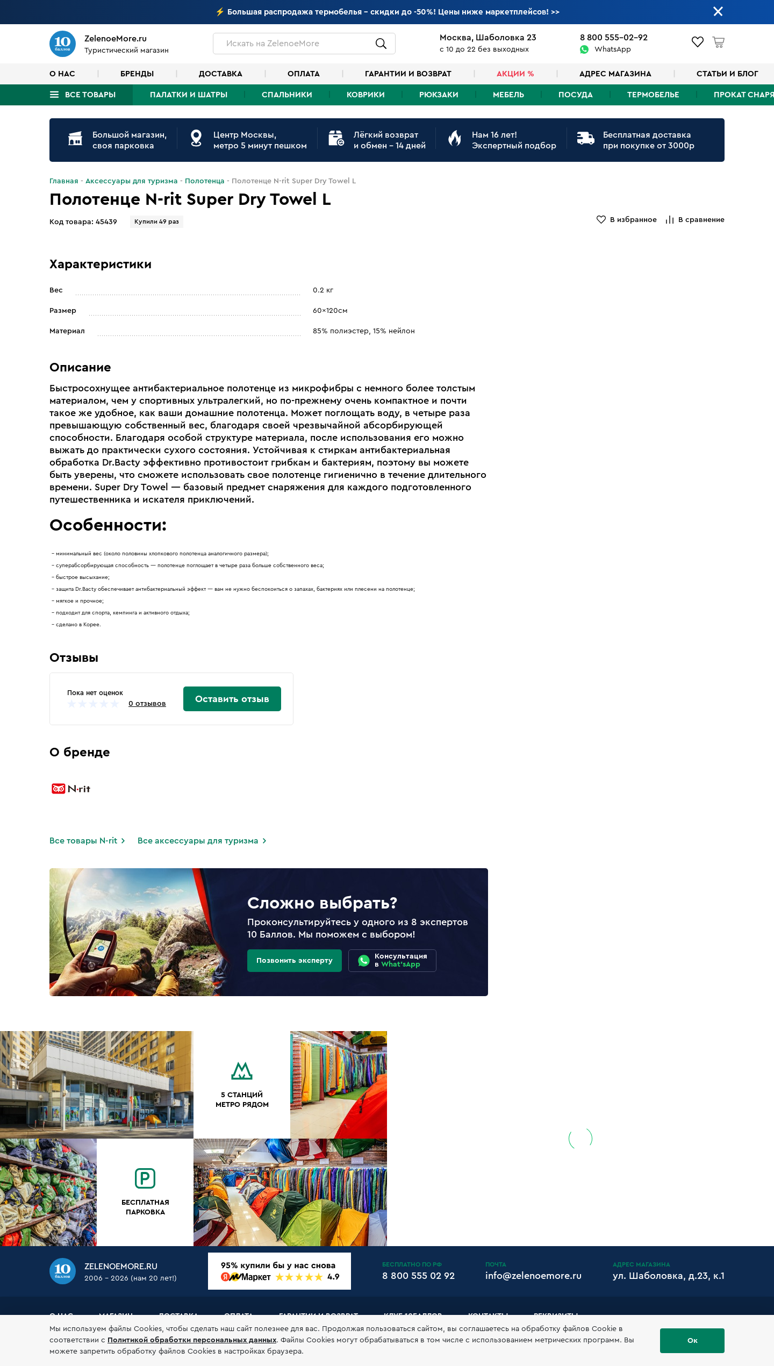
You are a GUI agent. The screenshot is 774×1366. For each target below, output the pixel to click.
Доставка (220, 74)
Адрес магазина (615, 74)
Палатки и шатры (188, 95)
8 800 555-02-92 (614, 37)
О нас (62, 74)
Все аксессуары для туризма (198, 840)
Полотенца (205, 181)
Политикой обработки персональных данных (192, 1340)
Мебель (508, 95)
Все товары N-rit (83, 840)
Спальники (287, 95)
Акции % (515, 74)
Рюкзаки (438, 95)
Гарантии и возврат (408, 74)
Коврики (366, 95)
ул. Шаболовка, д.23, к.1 (669, 1276)
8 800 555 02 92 (418, 1276)
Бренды (137, 74)
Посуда (575, 95)
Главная (63, 181)
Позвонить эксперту (294, 960)
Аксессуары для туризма (131, 181)
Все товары (90, 95)
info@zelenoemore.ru (533, 1276)
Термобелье (653, 95)
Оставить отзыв (232, 699)
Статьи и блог (727, 74)
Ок (692, 1340)
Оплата (304, 74)
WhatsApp (612, 49)
